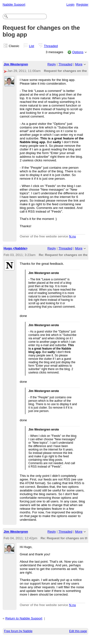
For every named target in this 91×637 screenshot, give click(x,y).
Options (77, 52)
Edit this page (78, 631)
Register (82, 4)
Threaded (51, 46)
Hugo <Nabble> (16, 248)
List (31, 46)
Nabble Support (14, 4)
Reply (52, 64)
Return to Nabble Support (23, 618)
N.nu (72, 236)
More (79, 64)
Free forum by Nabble (18, 631)
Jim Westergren (16, 64)
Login (70, 4)
